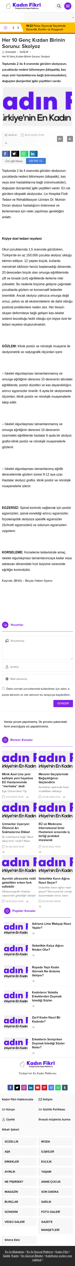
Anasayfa (9, 52)
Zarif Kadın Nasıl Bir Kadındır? (46, 1019)
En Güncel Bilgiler (32, 1256)
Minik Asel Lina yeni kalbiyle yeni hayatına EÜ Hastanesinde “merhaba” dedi (17, 780)
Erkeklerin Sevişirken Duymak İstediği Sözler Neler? (48, 1043)
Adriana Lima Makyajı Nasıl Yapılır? (51, 926)
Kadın (15, 1256)
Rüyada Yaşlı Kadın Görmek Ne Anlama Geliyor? (46, 971)
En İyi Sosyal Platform (40, 1252)
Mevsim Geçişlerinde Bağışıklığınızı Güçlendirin (53, 778)
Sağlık (6, 1256)
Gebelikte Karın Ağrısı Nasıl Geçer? (54, 881)
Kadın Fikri (61, 1252)
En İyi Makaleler (14, 1252)
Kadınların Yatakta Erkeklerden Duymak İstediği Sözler (47, 996)
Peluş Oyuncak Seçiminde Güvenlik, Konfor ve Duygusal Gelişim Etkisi (46, 29)
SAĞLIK (24, 52)
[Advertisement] (37, 601)
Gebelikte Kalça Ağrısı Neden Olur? (48, 948)
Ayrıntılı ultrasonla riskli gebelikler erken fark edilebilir (19, 883)
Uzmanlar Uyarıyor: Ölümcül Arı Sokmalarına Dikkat (16, 828)
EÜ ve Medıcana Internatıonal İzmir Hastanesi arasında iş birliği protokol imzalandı (54, 832)
